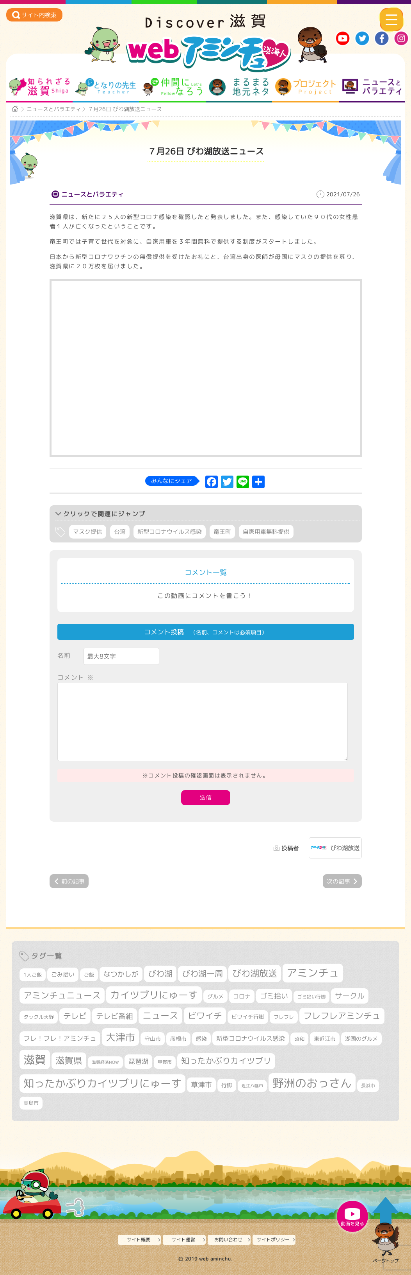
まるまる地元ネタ (238, 87)
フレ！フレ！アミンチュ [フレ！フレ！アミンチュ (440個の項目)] (59, 1038)
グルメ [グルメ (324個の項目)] (215, 996)
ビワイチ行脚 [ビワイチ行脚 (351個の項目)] (247, 1017)
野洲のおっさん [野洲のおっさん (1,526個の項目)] (312, 1083)
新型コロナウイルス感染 (169, 532)
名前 (64, 655)
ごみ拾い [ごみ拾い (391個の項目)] (63, 974)
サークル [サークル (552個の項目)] (350, 996)
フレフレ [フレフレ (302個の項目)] (284, 1016)
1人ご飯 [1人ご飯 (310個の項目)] (32, 974)
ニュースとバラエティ (372, 87)
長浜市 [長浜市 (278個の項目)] (368, 1085)
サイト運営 (183, 1239)
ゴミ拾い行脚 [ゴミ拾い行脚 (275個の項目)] (311, 996)
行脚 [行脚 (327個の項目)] (226, 1085)
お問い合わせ (228, 1239)
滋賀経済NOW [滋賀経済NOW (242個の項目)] (105, 1062)
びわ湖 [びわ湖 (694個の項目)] (160, 973)
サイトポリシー (273, 1239)
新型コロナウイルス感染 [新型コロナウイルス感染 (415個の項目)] (250, 1038)
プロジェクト (305, 87)
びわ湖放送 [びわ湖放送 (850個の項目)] (254, 973)
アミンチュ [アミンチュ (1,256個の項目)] (312, 972)
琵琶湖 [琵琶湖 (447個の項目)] (138, 1061)
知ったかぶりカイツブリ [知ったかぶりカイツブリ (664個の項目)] (226, 1061)
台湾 (120, 532)
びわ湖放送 (344, 848)
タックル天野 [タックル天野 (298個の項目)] (38, 1016)
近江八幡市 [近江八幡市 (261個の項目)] (252, 1086)
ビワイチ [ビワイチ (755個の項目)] (205, 1015)
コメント (75, 677)
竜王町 (222, 532)
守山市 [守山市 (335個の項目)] (152, 1038)
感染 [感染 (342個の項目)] (201, 1039)
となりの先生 (105, 87)
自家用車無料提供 (266, 532)
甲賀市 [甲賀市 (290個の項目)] (165, 1062)
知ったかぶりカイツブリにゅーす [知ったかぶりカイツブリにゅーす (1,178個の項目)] (102, 1083)
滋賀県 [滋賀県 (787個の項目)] (68, 1060)
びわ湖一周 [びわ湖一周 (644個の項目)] (202, 973)
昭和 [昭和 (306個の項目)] (299, 1038)
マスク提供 (87, 532)
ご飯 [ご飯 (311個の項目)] (89, 974)
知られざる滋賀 (39, 87)
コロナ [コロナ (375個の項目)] (242, 996)
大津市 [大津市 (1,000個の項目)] (120, 1037)
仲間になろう (172, 87)
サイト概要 (138, 1239)
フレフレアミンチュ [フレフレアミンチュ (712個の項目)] (342, 1016)
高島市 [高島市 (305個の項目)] (31, 1102)
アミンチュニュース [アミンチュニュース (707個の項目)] (62, 995)
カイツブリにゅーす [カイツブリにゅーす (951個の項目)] (154, 995)
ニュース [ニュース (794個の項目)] (160, 1015)
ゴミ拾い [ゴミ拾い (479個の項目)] (274, 996)
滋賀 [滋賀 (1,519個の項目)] (34, 1059)
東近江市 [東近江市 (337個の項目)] (325, 1038)
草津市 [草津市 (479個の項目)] (201, 1085)
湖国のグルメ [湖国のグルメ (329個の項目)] (361, 1038)
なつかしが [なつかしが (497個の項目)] (121, 974)
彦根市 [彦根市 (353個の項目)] (178, 1038)
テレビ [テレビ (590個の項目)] (75, 1016)
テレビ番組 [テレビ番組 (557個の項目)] (114, 1016)
